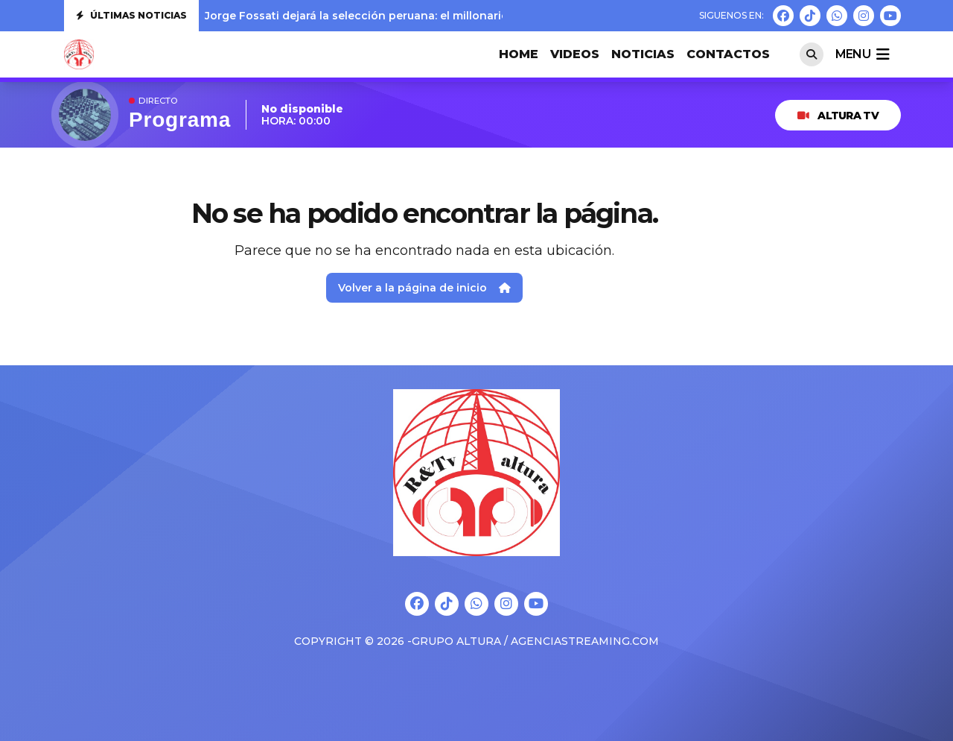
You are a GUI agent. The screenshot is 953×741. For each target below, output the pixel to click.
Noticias (643, 54)
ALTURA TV (838, 115)
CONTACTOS (728, 54)
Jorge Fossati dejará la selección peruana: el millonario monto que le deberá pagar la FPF (452, 15)
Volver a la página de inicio (424, 287)
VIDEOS (574, 54)
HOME (518, 54)
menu (862, 54)
